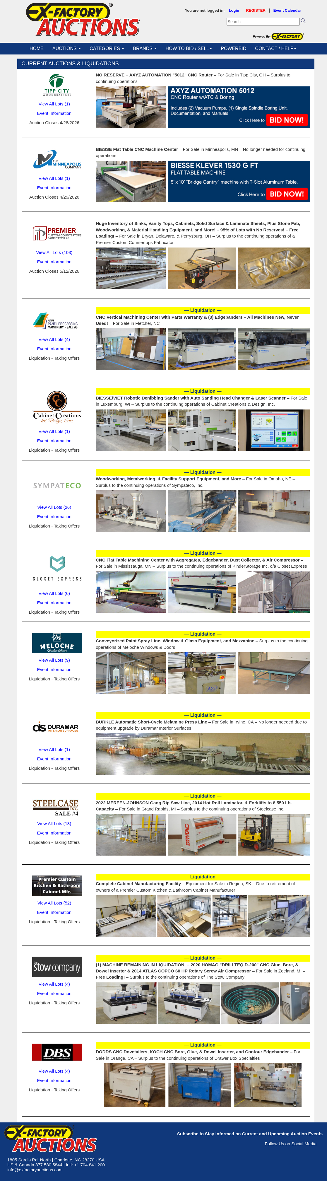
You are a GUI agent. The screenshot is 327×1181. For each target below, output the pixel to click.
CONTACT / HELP (275, 48)
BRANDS (145, 48)
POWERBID (233, 48)
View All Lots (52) (54, 902)
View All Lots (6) (54, 593)
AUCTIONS (66, 48)
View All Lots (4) (54, 339)
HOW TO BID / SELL (188, 48)
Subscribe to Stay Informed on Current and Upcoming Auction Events (250, 1133)
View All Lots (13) (54, 823)
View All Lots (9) (54, 660)
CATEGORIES (107, 48)
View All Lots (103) (54, 252)
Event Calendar (287, 10)
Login (234, 10)
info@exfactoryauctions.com (35, 1169)
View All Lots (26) (54, 507)
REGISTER (255, 10)
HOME (37, 48)
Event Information (54, 113)
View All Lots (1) (54, 103)
